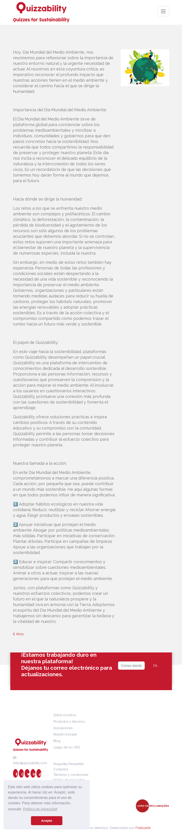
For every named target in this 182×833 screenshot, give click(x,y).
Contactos (60, 769)
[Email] (131, 665)
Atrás (18, 634)
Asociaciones (63, 728)
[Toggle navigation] (163, 11)
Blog (56, 741)
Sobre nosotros (64, 715)
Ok (155, 665)
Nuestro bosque (65, 734)
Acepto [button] (46, 820)
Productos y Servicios (69, 721)
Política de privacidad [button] (40, 809)
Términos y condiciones (70, 774)
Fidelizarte (143, 828)
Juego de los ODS (66, 747)
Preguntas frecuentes (68, 764)
